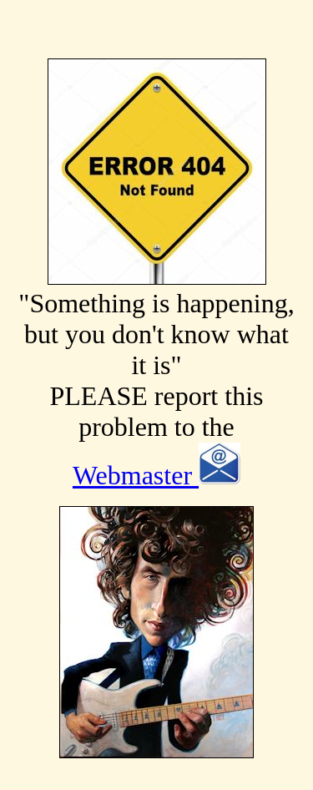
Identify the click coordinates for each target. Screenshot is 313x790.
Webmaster (156, 475)
